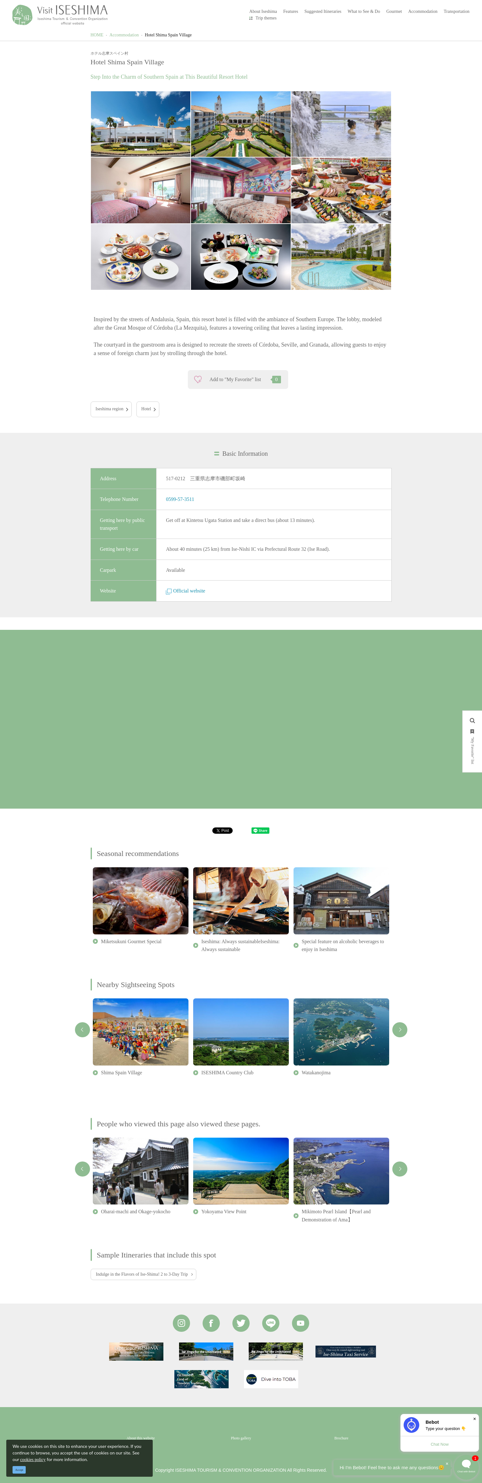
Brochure (341, 1438)
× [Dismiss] (474, 1419)
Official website (185, 590)
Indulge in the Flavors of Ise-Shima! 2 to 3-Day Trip (142, 1274)
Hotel (146, 409)
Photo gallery (241, 1438)
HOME (97, 35)
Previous (82, 1029)
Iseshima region (110, 409)
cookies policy (32, 1459)
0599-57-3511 (180, 499)
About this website (141, 1438)
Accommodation (124, 35)
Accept (19, 1469)
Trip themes (266, 18)
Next (399, 1029)
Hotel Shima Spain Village (168, 35)
